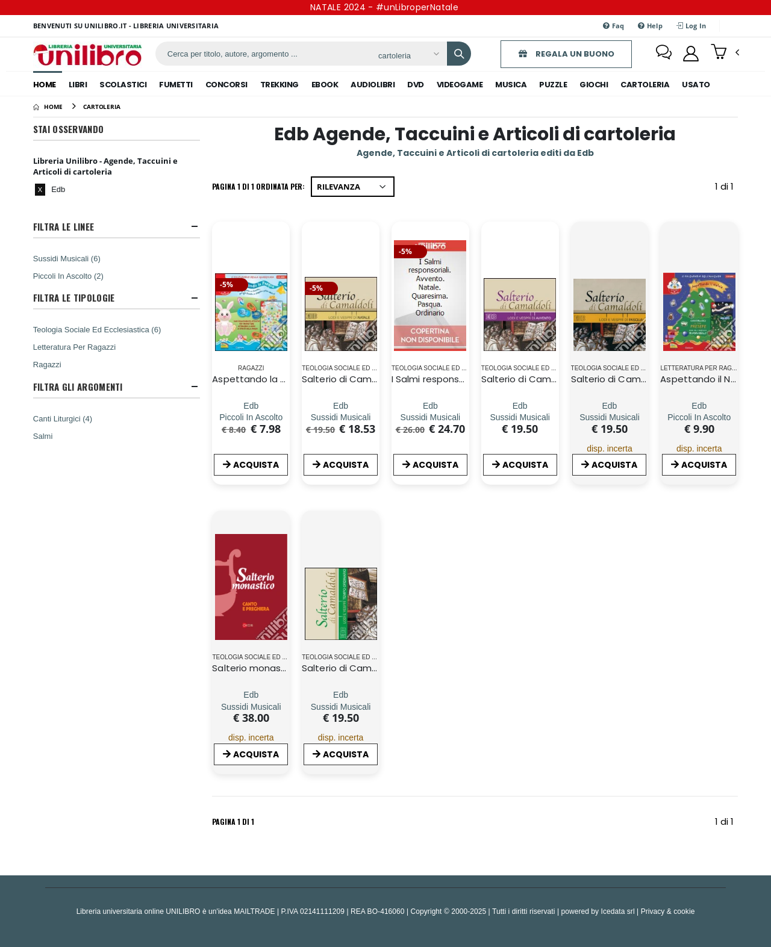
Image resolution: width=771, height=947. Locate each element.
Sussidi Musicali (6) (67, 258)
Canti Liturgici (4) (62, 418)
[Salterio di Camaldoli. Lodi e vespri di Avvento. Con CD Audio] (520, 405)
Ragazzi (47, 364)
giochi (593, 84)
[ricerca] (262, 54)
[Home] (48, 106)
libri (78, 84)
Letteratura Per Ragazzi (74, 346)
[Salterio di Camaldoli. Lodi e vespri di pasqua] (609, 405)
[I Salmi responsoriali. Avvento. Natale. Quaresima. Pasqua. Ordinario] (431, 405)
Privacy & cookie (668, 911)
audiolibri (373, 84)
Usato (696, 84)
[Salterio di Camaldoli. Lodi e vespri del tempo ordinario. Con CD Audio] (341, 695)
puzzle (553, 84)
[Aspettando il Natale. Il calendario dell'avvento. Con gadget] (699, 405)
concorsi (226, 84)
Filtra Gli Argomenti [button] (78, 386)
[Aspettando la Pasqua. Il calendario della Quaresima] (250, 405)
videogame (460, 84)
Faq (613, 25)
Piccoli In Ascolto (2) (68, 275)
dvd (415, 84)
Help (650, 25)
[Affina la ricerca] (408, 55)
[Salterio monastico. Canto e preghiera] (251, 695)
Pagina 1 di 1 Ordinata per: (258, 186)
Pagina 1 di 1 (233, 821)
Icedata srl (618, 911)
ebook (325, 84)
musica (510, 84)
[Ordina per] (353, 186)
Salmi (43, 435)
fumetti (176, 84)
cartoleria (644, 84)
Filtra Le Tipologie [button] (74, 297)
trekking (279, 84)
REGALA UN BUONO (566, 54)
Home (44, 84)
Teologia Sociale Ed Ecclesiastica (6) (97, 329)
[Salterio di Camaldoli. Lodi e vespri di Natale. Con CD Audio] (341, 405)
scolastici (122, 84)
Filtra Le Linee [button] (64, 226)
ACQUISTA (251, 465)
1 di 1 (726, 188)
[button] (725, 53)
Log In (691, 25)
